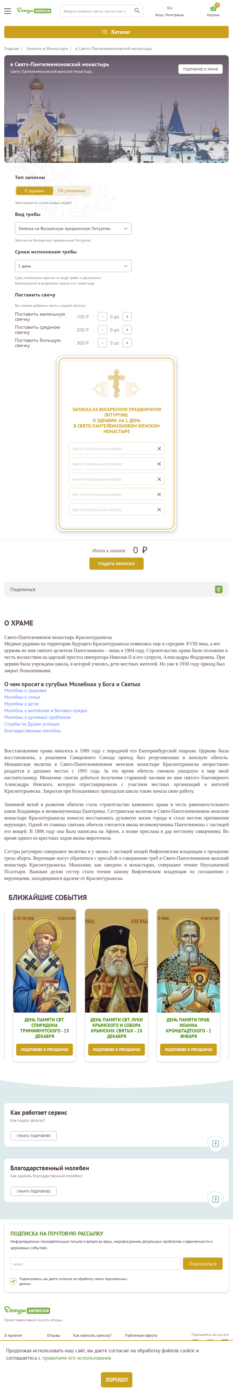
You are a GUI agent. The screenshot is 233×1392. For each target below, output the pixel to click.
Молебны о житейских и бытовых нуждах (46, 710)
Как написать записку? (92, 1335)
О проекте (13, 1335)
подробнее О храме (200, 69)
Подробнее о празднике (44, 1050)
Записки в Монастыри (47, 48)
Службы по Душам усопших (32, 724)
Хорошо (117, 1379)
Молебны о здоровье (25, 690)
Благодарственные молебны (32, 731)
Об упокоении (71, 190)
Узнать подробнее (33, 1136)
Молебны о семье (22, 697)
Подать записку (116, 563)
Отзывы (53, 1335)
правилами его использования (76, 1357)
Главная (11, 48)
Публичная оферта (141, 1335)
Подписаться (203, 1264)
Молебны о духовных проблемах (37, 717)
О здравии (34, 190)
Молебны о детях (21, 704)
